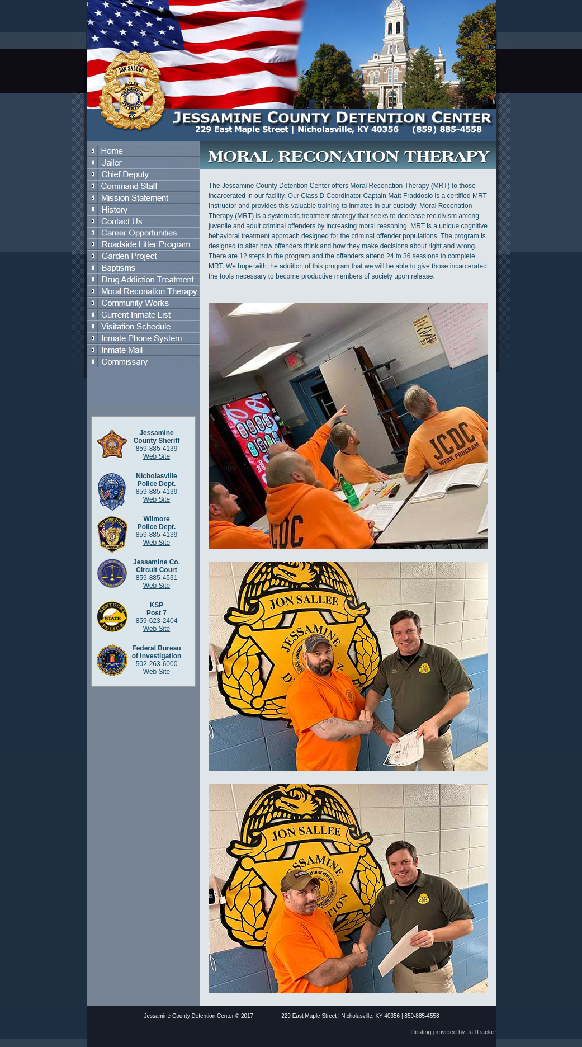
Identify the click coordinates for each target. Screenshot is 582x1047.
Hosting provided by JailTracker (453, 1032)
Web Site (156, 456)
